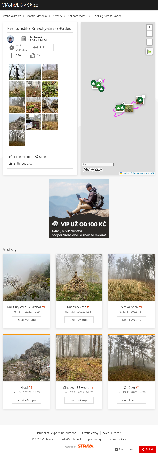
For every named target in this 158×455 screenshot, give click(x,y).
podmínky (94, 439)
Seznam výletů (77, 16)
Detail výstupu (26, 320)
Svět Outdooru (112, 433)
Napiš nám (124, 449)
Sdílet (41, 157)
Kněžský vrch (76, 307)
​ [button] (129, 108)
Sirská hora (129, 307)
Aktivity (57, 16)
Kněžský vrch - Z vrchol (24, 307)
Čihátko (129, 387)
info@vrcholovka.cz (74, 439)
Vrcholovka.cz (12, 16)
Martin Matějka (37, 16)
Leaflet (124, 173)
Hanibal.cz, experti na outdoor (56, 433)
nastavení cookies (114, 439)
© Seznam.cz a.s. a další (142, 173)
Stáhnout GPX (20, 163)
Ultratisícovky (89, 433)
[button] (101, 89)
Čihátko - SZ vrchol (76, 387)
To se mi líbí (19, 157)
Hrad (24, 387)
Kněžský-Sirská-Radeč (107, 16)
